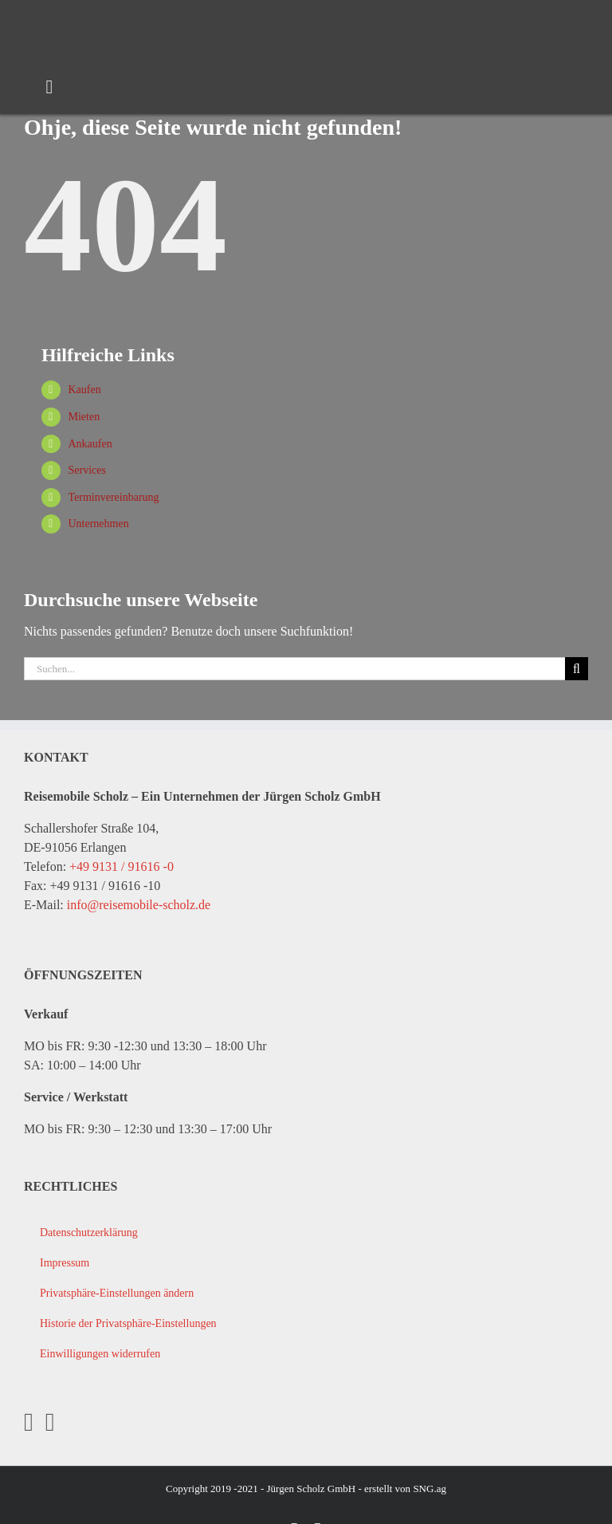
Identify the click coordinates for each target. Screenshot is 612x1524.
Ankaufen (90, 444)
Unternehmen (98, 524)
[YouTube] (50, 1422)
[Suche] (576, 668)
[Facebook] (28, 1422)
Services (86, 470)
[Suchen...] (294, 668)
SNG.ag (429, 1488)
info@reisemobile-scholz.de (138, 905)
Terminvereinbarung (113, 497)
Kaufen (84, 390)
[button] (305, 1293)
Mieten (84, 417)
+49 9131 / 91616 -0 (121, 866)
